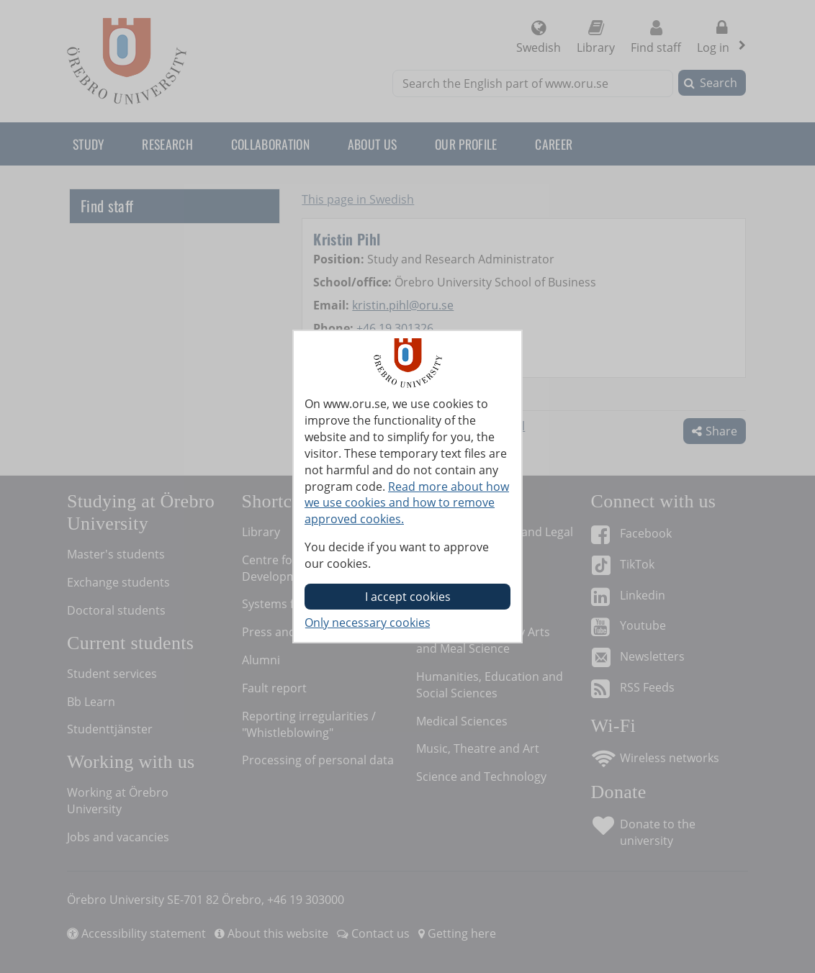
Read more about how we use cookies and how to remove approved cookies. (407, 503)
